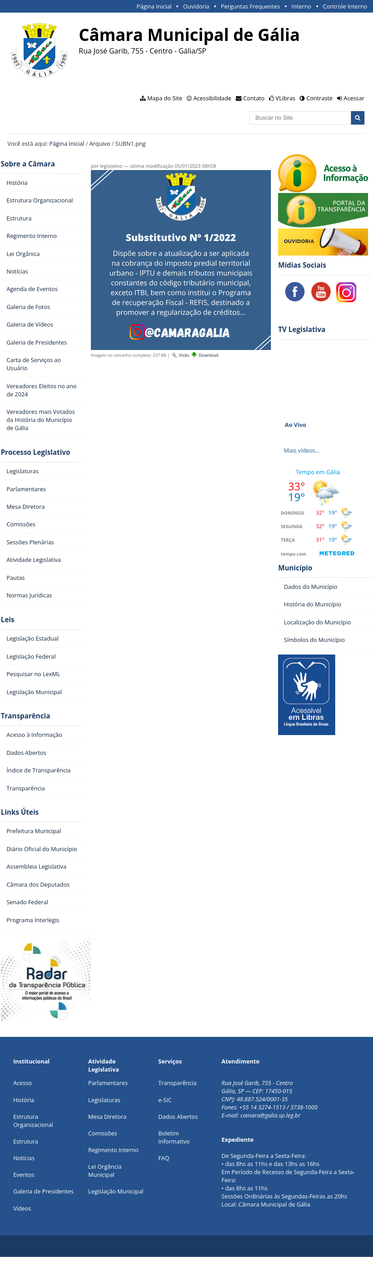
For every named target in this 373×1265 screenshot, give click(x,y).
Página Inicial (153, 6)
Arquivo (100, 143)
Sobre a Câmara (28, 164)
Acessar (354, 98)
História (23, 1100)
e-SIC (165, 1100)
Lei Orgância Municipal (104, 1170)
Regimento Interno (113, 1150)
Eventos (23, 1175)
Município (295, 568)
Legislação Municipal (116, 1191)
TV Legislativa (301, 329)
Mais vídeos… (302, 450)
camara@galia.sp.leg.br (270, 1115)
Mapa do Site (164, 98)
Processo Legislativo (35, 452)
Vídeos (22, 1208)
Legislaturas (104, 1100)
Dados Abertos (178, 1116)
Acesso (22, 1083)
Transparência (25, 716)
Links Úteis (20, 812)
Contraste (319, 98)
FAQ (164, 1158)
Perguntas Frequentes (250, 6)
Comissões (102, 1133)
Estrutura (25, 1141)
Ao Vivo (295, 425)
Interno (301, 6)
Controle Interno (345, 6)
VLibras (286, 98)
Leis (7, 619)
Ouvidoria (196, 6)
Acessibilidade (212, 98)
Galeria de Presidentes (43, 1191)
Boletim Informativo (174, 1137)
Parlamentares (107, 1083)
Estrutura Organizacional (33, 1120)
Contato (254, 98)
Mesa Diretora (107, 1116)
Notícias (24, 1158)
